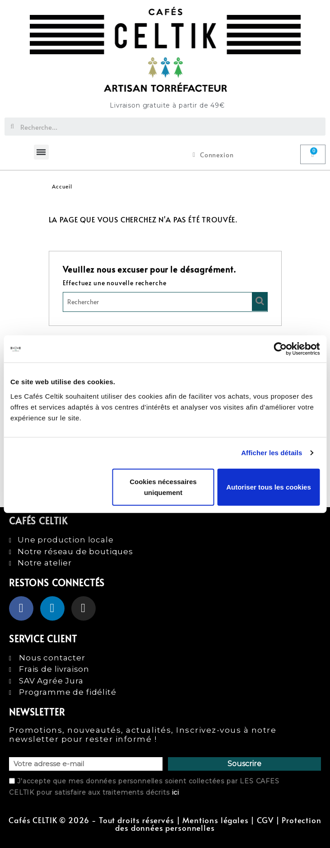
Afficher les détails (271, 453)
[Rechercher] (165, 302)
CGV (265, 820)
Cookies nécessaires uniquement (163, 486)
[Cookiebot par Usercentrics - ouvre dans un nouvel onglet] (280, 349)
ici (176, 792)
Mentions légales (215, 820)
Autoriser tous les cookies (268, 486)
